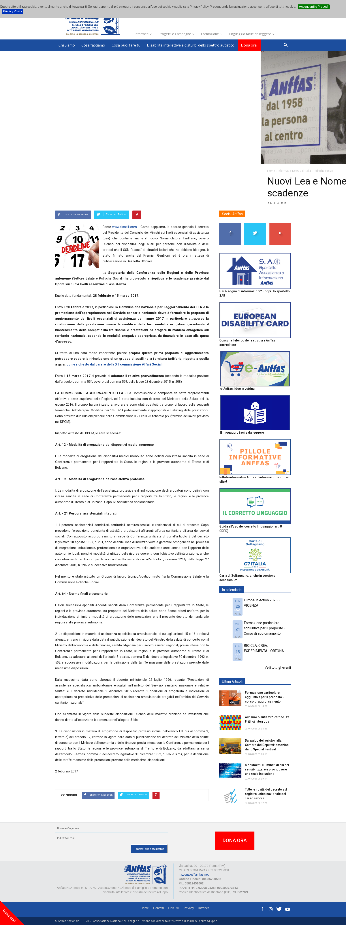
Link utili (173, 908)
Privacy (189, 908)
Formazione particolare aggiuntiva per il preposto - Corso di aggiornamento (264, 628)
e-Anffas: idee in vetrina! (238, 388)
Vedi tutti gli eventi (278, 667)
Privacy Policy (12, 11)
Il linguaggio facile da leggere (242, 432)
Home (145, 908)
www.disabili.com (124, 227)
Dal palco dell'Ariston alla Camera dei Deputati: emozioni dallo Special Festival (267, 745)
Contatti (158, 908)
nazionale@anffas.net (194, 874)
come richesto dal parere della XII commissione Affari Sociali (114, 364)
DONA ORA (234, 840)
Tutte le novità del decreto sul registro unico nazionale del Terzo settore (266, 794)
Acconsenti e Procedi (313, 6)
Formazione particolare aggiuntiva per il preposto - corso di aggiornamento (264, 697)
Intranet (203, 908)
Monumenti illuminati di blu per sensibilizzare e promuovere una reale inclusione (267, 769)
